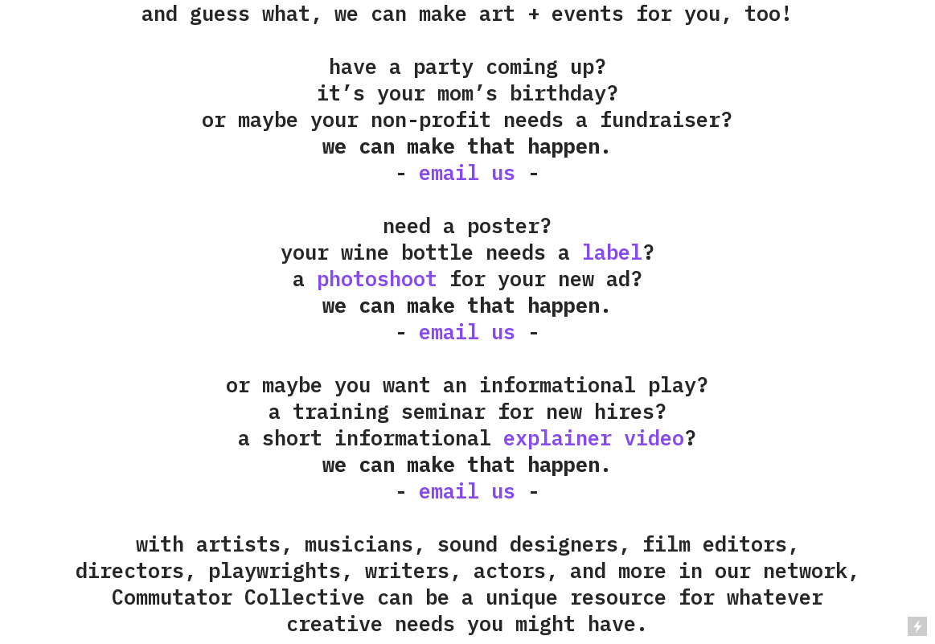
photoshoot (377, 278)
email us (467, 172)
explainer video (593, 438)
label (612, 252)
